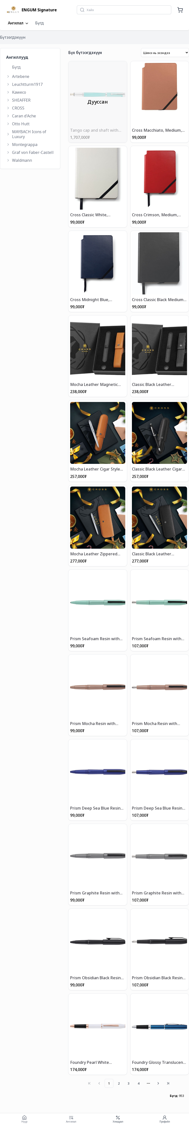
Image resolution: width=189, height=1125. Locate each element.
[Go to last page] (168, 1082)
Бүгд (39, 23)
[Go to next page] (158, 1082)
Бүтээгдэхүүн (13, 37)
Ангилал (18, 23)
